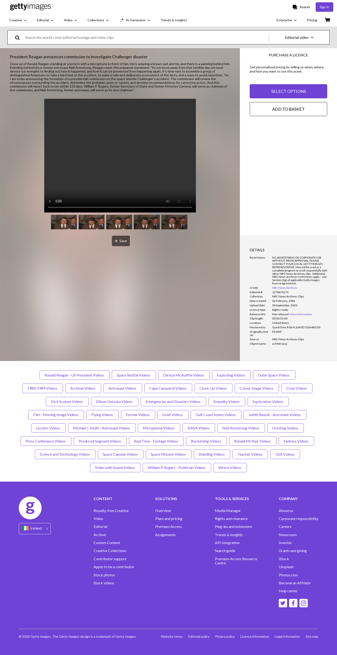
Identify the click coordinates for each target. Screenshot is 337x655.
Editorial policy (198, 636)
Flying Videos (102, 414)
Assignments (165, 535)
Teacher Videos (250, 454)
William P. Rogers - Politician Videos (177, 467)
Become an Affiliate (295, 583)
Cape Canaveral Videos (168, 388)
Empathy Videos (226, 401)
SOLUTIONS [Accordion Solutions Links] (166, 499)
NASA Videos (198, 428)
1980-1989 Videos (42, 388)
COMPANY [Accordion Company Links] (288, 499)
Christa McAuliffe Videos (184, 375)
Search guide (225, 551)
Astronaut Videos (122, 388)
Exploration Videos (268, 401)
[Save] (121, 241)
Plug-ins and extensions (233, 526)
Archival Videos (83, 388)
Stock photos (104, 575)
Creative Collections (110, 551)
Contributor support (110, 559)
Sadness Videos (296, 441)
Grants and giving (293, 551)
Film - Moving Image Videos (56, 414)
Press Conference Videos (46, 441)
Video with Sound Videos (115, 467)
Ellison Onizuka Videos (114, 401)
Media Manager (228, 511)
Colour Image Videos (257, 388)
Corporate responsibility (298, 518)
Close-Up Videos (213, 388)
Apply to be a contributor (114, 567)
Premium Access (168, 526)
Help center (288, 591)
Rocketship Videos (206, 441)
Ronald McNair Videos (252, 441)
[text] (146, 37)
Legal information (287, 636)
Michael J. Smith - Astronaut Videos (102, 428)
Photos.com (288, 575)
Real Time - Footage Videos (156, 441)
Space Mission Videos (169, 454)
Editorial (100, 526)
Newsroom (288, 535)
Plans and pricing (168, 518)
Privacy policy (225, 636)
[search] (19, 37)
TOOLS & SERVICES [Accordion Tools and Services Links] (232, 499)
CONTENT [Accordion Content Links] (103, 499)
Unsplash (286, 567)
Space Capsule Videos (121, 454)
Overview (163, 511)
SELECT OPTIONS (288, 91)
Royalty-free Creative (111, 511)
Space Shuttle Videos (134, 375)
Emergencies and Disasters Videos (173, 401)
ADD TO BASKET (288, 109)
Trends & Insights (229, 535)
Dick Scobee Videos (67, 401)
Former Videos (138, 414)
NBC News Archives (284, 287)
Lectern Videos (48, 428)
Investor (285, 543)
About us (286, 511)
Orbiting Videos (285, 428)
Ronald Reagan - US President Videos (74, 375)
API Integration (227, 543)
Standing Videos (212, 454)
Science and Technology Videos (65, 454)
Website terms (172, 636)
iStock (284, 559)
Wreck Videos (230, 467)
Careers (285, 526)
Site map (312, 636)
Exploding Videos (231, 375)
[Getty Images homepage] (30, 7)
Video (98, 518)
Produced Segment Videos (100, 441)
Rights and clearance (231, 518)
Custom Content (107, 543)
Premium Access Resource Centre (236, 561)
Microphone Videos (159, 428)
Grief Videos (172, 414)
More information (301, 314)
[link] (280, 314)
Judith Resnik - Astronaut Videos (275, 414)
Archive (100, 535)
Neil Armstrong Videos (241, 428)
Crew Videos (297, 388)
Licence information (254, 636)
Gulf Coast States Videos (216, 414)
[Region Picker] (35, 528)
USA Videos (285, 454)
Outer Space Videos (274, 375)
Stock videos (104, 583)
